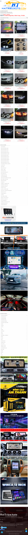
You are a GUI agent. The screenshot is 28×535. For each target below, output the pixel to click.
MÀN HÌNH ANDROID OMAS (4, 148)
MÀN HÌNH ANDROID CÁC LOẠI (5, 162)
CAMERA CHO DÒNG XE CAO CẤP (5, 201)
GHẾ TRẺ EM (2, 166)
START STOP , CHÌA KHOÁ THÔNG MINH (6, 190)
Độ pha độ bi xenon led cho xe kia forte (7, 138)
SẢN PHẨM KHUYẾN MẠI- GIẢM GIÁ (5, 163)
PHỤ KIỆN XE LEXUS (3, 319)
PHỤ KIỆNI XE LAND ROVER (4, 322)
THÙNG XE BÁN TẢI (3, 193)
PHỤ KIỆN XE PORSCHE (4, 321)
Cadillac (2, 350)
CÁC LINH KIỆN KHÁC (4, 200)
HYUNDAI (2, 325)
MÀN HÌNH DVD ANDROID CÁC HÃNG (6, 177)
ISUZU (2, 339)
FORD (2, 332)
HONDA (2, 329)
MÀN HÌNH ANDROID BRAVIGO (5, 159)
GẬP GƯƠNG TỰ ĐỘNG (4, 196)
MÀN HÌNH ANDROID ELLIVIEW (5, 153)
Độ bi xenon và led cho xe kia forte (7, 86)
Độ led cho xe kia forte (7, 69)
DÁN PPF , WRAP (3, 169)
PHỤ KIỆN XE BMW (3, 318)
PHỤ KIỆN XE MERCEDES (4, 315)
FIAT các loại (2, 343)
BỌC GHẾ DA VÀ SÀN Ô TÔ (4, 172)
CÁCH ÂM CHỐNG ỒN (4, 204)
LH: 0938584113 (21, 36)
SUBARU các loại (3, 342)
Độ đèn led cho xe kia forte (21, 69)
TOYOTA (2, 326)
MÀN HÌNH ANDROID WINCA (5, 155)
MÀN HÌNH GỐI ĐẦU (3, 180)
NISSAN (2, 333)
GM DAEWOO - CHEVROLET (4, 335)
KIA (1, 328)
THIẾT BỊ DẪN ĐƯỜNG (4, 176)
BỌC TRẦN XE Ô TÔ (3, 173)
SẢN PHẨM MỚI (3, 146)
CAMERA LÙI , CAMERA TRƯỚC (5, 183)
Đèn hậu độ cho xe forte (21, 121)
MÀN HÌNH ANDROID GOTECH (5, 156)
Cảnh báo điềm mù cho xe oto (7, 51)
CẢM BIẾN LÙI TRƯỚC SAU (4, 184)
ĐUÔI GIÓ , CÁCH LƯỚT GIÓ (4, 197)
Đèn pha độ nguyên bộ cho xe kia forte (21, 86)
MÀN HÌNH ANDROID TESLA (4, 149)
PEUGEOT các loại (3, 346)
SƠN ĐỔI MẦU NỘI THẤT (4, 203)
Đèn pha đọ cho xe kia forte (7, 121)
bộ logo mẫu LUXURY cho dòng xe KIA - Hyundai (21, 51)
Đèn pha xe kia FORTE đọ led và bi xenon (20, 138)
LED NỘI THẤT (3, 165)
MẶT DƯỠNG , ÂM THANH (4, 179)
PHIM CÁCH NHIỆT (3, 170)
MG (1, 353)
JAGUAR (2, 352)
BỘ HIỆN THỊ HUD (3, 187)
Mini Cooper (2, 349)
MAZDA (2, 336)
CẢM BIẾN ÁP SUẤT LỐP (4, 186)
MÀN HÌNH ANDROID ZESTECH (5, 152)
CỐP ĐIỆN (2, 194)
